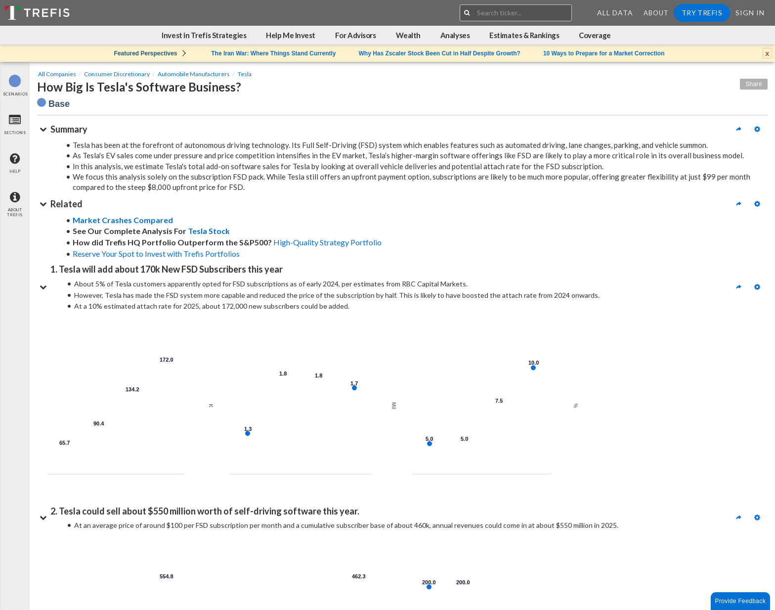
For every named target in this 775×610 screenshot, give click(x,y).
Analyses (455, 35)
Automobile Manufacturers (194, 74)
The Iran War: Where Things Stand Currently (273, 53)
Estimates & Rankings (524, 35)
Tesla (245, 74)
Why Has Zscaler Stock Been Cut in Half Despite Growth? (439, 53)
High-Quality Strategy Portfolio (327, 242)
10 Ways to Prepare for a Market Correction (604, 53)
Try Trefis (702, 12)
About (656, 13)
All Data (615, 12)
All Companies (57, 74)
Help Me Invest (290, 35)
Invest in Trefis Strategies (204, 35)
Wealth (408, 35)
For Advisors (355, 35)
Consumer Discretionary (117, 74)
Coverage (594, 35)
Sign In (750, 12)
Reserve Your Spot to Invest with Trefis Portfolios (156, 253)
